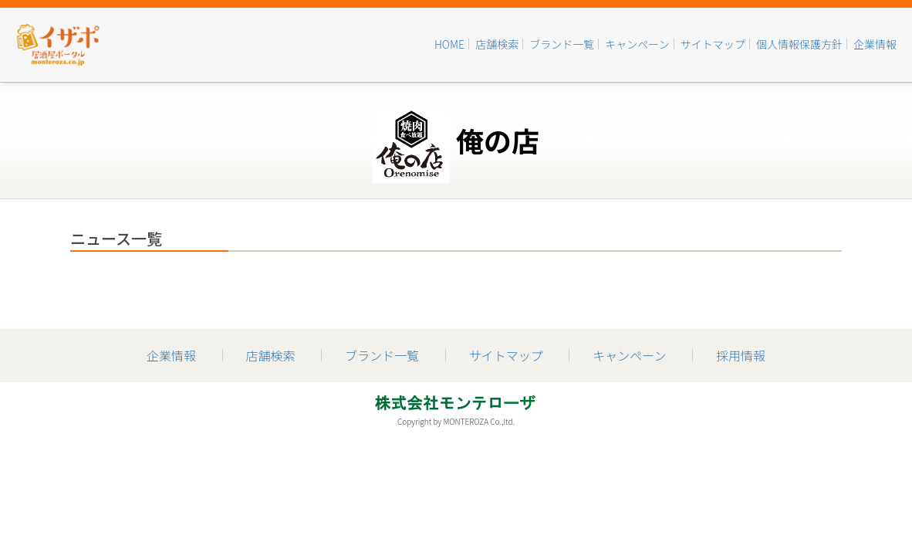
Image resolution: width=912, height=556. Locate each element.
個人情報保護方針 (799, 44)
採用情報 (740, 355)
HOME (449, 44)
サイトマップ (713, 44)
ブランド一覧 (561, 44)
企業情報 (875, 44)
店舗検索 (496, 44)
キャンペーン (637, 44)
